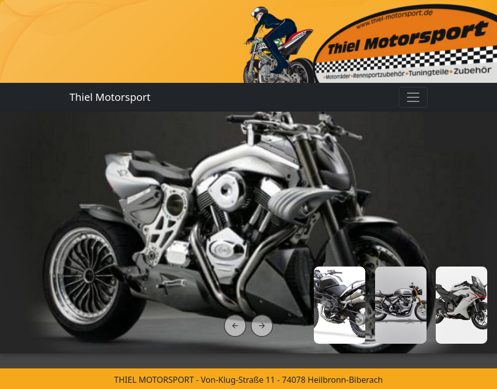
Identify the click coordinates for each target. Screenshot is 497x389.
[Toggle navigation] (413, 97)
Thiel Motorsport (110, 97)
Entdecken (58, 301)
